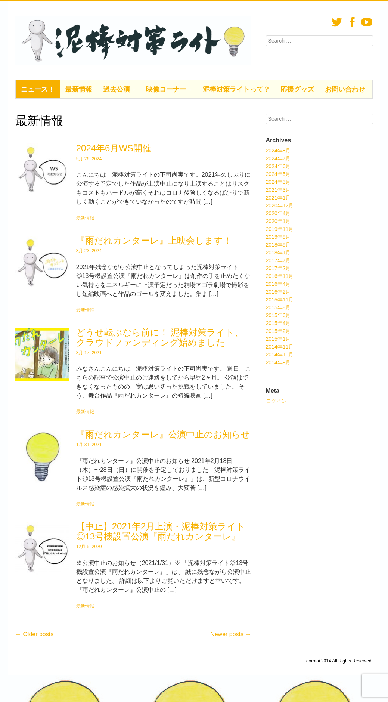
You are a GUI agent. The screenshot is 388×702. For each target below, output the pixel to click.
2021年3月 (278, 190)
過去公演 (116, 89)
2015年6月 (278, 315)
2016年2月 (278, 292)
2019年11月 (280, 229)
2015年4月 (278, 323)
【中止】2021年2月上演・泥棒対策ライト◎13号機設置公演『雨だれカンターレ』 (161, 531)
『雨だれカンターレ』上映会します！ (154, 240)
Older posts (34, 634)
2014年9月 (278, 362)
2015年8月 (278, 307)
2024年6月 (278, 166)
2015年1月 (278, 339)
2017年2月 (278, 268)
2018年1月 (278, 253)
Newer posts (230, 634)
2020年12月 (280, 205)
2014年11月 (280, 347)
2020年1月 (278, 221)
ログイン (276, 401)
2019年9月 (278, 237)
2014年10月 (280, 355)
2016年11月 (280, 276)
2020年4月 (278, 213)
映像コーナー (166, 89)
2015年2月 (278, 331)
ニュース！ (38, 89)
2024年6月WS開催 (113, 148)
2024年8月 (278, 151)
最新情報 (78, 89)
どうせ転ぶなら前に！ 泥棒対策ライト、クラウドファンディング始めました (160, 337)
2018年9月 (278, 245)
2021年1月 (278, 198)
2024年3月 (278, 182)
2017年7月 (278, 260)
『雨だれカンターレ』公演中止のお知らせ (163, 434)
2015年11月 (280, 300)
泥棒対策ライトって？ (236, 89)
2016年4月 (278, 284)
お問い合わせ (345, 89)
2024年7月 (278, 158)
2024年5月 (278, 174)
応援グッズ (297, 89)
